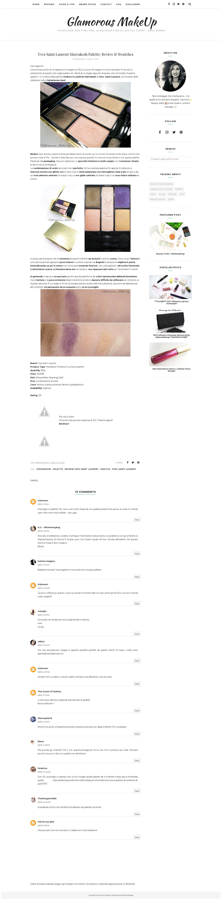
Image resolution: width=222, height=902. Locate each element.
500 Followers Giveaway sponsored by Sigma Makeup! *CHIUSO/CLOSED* (171, 336)
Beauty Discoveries (161, 184)
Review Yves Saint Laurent (82, 472)
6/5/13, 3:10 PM (43, 618)
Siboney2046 (45, 721)
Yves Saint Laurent (124, 472)
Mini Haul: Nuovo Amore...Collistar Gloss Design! (171, 370)
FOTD (153, 194)
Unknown (43, 504)
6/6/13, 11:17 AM (43, 698)
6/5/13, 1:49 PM (43, 568)
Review (172, 194)
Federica (42, 771)
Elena (41, 744)
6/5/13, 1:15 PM (43, 507)
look (171, 199)
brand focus (157, 199)
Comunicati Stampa (161, 189)
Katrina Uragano (46, 564)
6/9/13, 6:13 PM (43, 829)
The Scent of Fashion (49, 694)
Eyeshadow (44, 472)
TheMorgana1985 (47, 802)
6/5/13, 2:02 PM (44, 591)
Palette (58, 472)
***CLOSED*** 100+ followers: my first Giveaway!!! (172, 302)
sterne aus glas (46, 825)
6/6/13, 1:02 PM (44, 725)
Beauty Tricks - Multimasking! (170, 254)
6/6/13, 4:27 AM (44, 675)
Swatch (105, 472)
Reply (137, 523)
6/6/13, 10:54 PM (44, 805)
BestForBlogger (127, 898)
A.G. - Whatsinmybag (49, 530)
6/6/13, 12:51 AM (44, 648)
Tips (182, 194)
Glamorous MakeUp (111, 21)
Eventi (179, 189)
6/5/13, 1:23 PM (43, 534)
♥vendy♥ (42, 614)
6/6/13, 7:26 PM (44, 748)
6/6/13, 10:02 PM (44, 775)
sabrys (41, 644)
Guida (162, 194)
